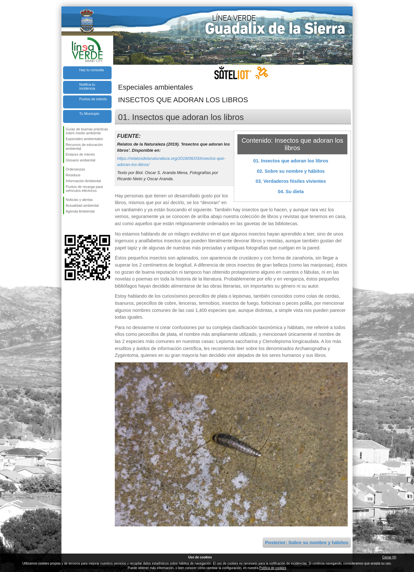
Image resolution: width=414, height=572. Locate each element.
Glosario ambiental (80, 160)
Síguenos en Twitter (78, 224)
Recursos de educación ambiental (84, 146)
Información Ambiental (83, 181)
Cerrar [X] (389, 557)
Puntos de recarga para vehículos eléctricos (84, 188)
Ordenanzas (75, 169)
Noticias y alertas (79, 200)
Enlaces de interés (80, 154)
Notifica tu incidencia (87, 86)
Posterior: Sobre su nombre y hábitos (306, 542)
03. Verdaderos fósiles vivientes (291, 181)
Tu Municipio (89, 114)
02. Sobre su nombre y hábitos (291, 171)
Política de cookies (272, 568)
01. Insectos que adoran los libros (290, 160)
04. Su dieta (291, 191)
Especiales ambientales (84, 139)
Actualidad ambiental (82, 205)
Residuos (73, 175)
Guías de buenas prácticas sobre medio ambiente (87, 131)
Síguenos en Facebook (67, 224)
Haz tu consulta (91, 70)
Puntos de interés (93, 99)
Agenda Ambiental (80, 211)
